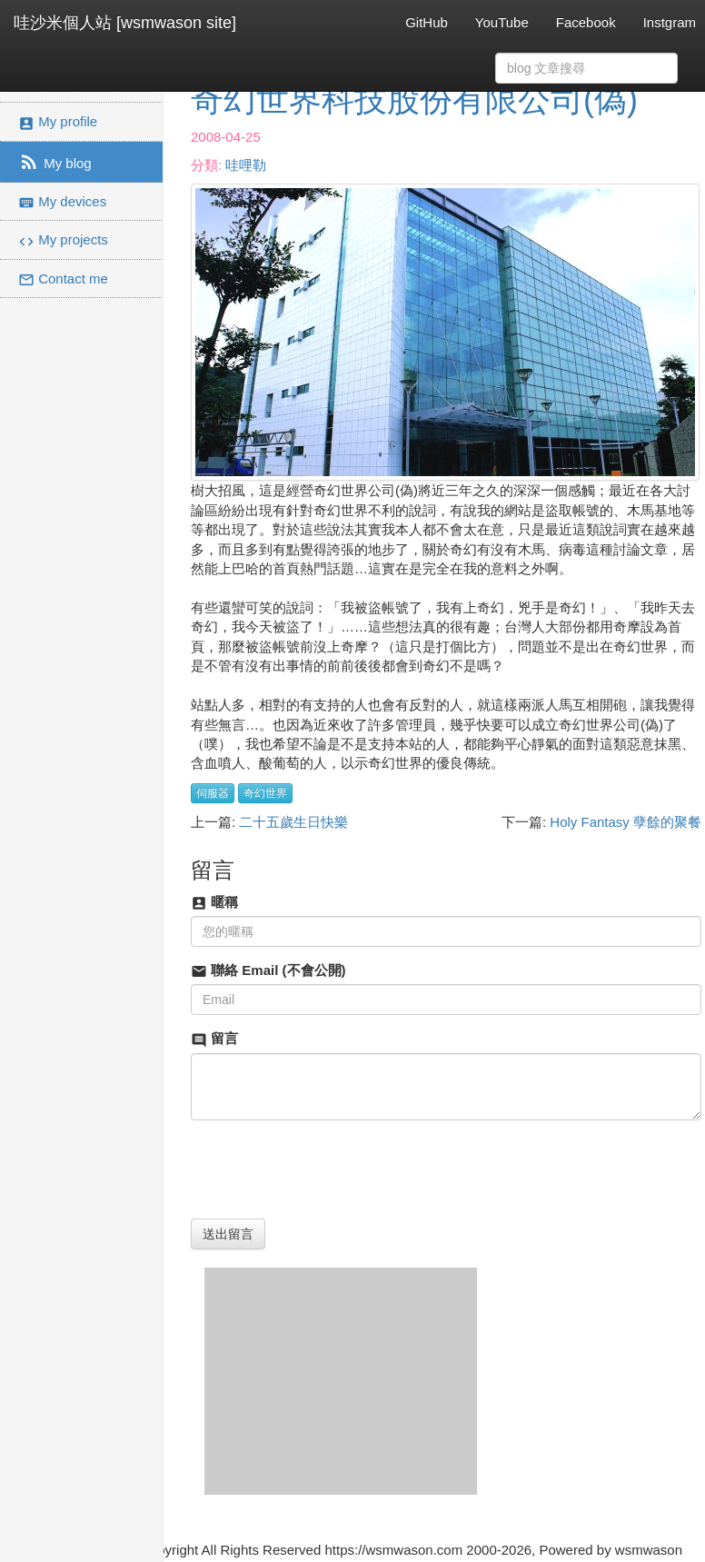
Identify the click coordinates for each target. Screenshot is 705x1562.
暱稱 (214, 902)
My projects (63, 240)
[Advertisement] (340, 1381)
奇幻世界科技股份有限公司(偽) (414, 99)
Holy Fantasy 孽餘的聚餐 (625, 822)
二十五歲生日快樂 (293, 822)
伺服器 (212, 793)
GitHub (426, 22)
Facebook (586, 22)
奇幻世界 (265, 793)
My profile (57, 122)
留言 (214, 1039)
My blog (55, 162)
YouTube (502, 22)
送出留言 (228, 1234)
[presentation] (329, 1169)
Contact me (63, 279)
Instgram (669, 22)
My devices (62, 202)
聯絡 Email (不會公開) (268, 971)
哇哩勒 (245, 165)
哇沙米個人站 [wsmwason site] (125, 23)
